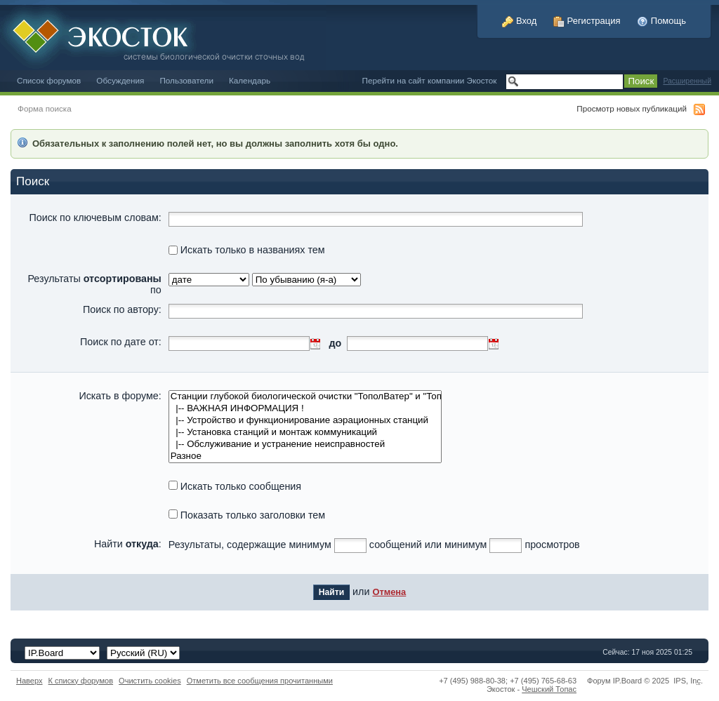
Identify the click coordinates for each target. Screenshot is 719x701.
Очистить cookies (150, 680)
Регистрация (587, 20)
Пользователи (186, 80)
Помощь (661, 20)
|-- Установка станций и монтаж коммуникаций (305, 433)
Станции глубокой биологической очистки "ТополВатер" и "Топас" (305, 397)
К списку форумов (81, 680)
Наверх (29, 680)
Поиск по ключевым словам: (95, 217)
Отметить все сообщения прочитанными (260, 680)
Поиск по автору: (122, 309)
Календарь (249, 80)
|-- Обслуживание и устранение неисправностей (305, 444)
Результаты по (94, 284)
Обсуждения (120, 80)
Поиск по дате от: (120, 341)
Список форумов (49, 80)
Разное (305, 456)
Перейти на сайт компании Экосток (429, 80)
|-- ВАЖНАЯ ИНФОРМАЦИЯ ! (305, 409)
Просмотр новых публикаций (631, 108)
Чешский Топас (549, 689)
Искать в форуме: (120, 395)
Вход (519, 20)
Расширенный (687, 81)
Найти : (127, 543)
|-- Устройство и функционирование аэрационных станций (305, 421)
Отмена (389, 592)
